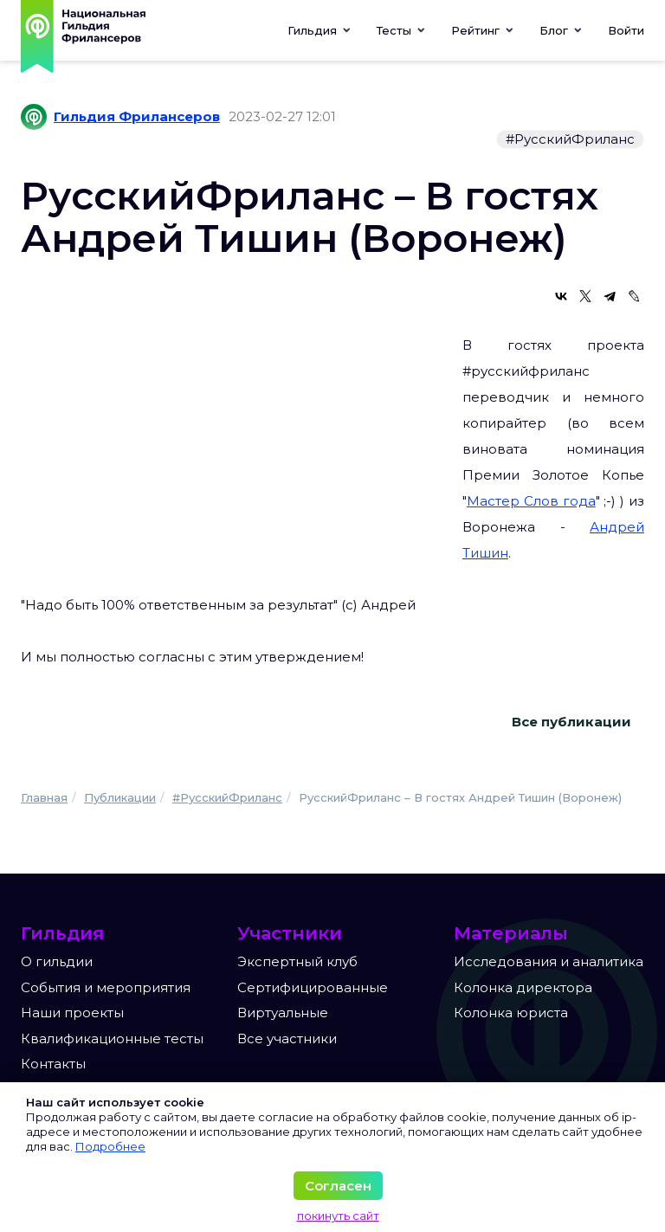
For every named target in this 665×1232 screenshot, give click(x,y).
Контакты (53, 1063)
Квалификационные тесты (112, 1038)
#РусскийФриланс (570, 139)
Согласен (338, 1185)
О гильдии (57, 961)
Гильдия (319, 30)
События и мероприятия (105, 987)
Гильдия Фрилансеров (137, 116)
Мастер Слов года (531, 501)
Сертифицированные (312, 987)
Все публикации (571, 721)
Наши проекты (72, 1012)
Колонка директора (523, 987)
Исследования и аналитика (548, 961)
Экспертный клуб (297, 961)
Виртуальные (282, 1012)
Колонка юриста (511, 1012)
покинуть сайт (338, 1215)
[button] (401, 30)
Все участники (287, 1038)
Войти (626, 30)
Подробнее (110, 1146)
